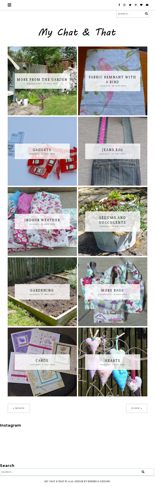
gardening (42, 290)
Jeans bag (112, 150)
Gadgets (42, 150)
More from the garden (42, 80)
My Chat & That (54, 481)
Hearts (112, 361)
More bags (112, 290)
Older (135, 408)
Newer (20, 408)
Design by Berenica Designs (92, 481)
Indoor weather (42, 220)
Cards (42, 361)
